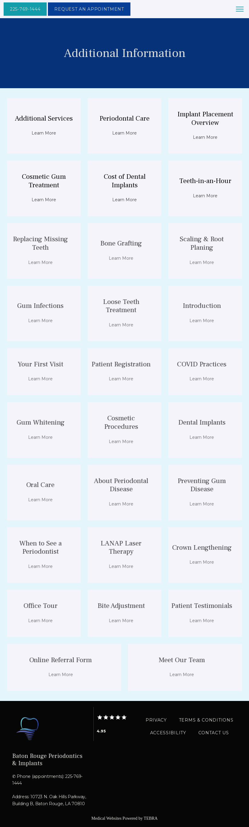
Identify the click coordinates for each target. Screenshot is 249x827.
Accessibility (168, 732)
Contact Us (213, 732)
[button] (240, 10)
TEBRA (151, 818)
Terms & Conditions (206, 720)
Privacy (156, 720)
